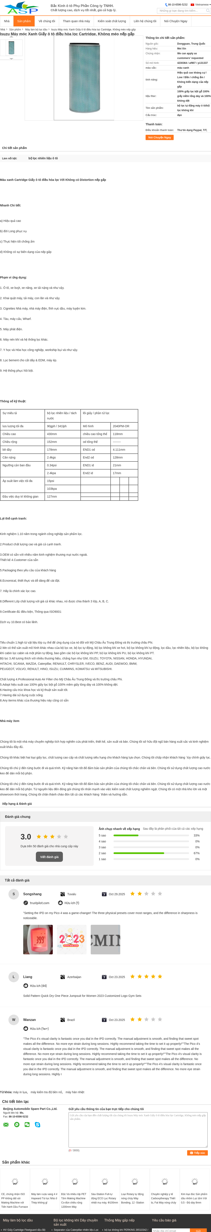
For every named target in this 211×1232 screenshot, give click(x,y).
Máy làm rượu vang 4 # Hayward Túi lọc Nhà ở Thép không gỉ (44, 1198)
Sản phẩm (24, 21)
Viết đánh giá (49, 857)
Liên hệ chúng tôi (145, 21)
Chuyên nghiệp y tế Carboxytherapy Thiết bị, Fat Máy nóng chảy (163, 1198)
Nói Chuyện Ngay (175, 21)
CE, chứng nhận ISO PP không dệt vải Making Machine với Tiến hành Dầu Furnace (14, 1200)
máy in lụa (20, 1092)
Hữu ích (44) (38, 986)
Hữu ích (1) (72, 903)
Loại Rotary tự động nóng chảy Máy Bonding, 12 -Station (132, 1198)
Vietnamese (202, 4)
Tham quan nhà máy (76, 21)
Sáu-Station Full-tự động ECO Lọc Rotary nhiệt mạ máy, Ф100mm (104, 1198)
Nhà (6, 21)
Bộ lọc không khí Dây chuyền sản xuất (76, 1222)
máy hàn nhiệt (75, 1092)
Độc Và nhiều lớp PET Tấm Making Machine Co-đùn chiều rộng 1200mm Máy (73, 1200)
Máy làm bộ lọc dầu (36, 29)
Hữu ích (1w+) (39, 1029)
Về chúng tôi (47, 21)
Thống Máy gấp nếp (119, 1220)
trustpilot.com (39, 903)
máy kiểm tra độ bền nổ (46, 1092)
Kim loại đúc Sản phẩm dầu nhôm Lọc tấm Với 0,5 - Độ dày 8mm (194, 1198)
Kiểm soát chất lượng (112, 21)
